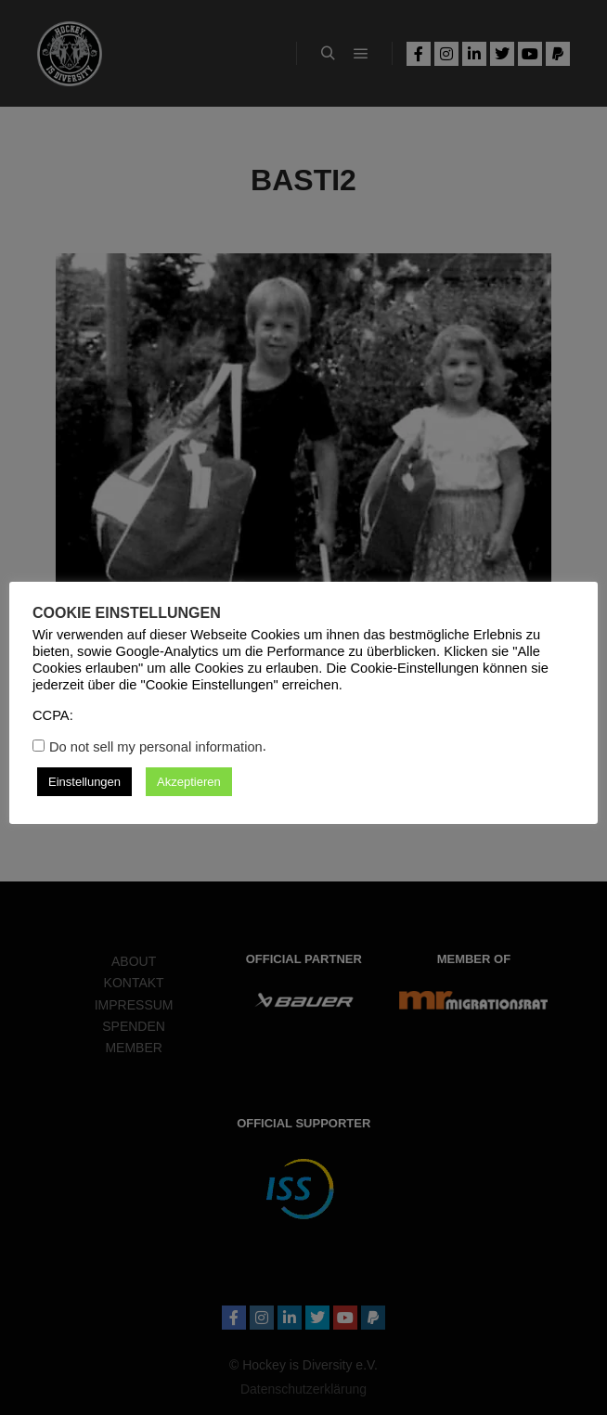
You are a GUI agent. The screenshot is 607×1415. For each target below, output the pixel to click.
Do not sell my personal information (156, 747)
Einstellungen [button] (84, 782)
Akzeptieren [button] (189, 782)
